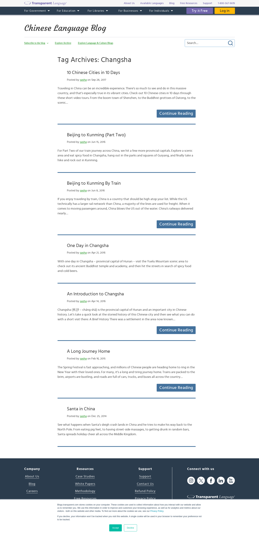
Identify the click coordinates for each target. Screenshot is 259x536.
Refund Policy (145, 491)
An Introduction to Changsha (95, 294)
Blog (32, 484)
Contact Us (145, 484)
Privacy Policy (156, 511)
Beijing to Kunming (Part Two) (96, 135)
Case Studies (85, 476)
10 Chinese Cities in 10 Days (93, 72)
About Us (32, 476)
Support (145, 476)
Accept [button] (115, 528)
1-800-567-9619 (226, 3)
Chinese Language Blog (65, 28)
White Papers (85, 484)
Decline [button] (130, 528)
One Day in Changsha (88, 245)
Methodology (85, 491)
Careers (32, 491)
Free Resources (85, 498)
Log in (224, 11)
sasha (83, 79)
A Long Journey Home (88, 351)
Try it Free (200, 11)
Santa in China (81, 409)
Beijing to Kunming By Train (94, 183)
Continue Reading (176, 113)
